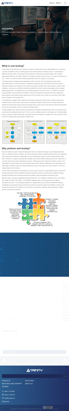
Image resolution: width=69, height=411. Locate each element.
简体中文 (52, 3)
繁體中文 (58, 3)
